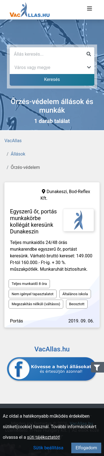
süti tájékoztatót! (43, 437)
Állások (18, 154)
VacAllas (13, 140)
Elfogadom (86, 447)
